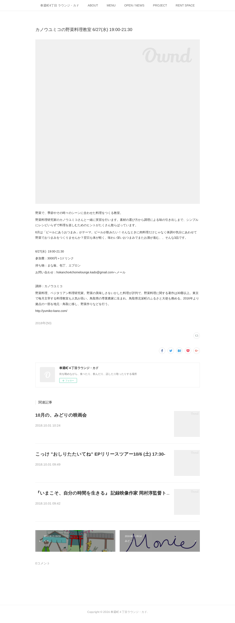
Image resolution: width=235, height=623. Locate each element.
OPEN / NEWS (134, 5)
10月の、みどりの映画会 (61, 415)
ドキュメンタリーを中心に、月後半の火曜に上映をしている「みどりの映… (101, 426)
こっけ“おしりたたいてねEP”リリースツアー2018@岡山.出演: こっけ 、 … (100, 465)
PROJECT (160, 5)
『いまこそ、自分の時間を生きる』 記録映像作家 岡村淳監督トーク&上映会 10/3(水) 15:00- (131, 493)
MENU (111, 5)
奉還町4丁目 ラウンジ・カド (59, 5)
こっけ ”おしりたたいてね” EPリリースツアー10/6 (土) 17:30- (100, 454)
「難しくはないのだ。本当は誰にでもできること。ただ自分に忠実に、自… (101, 504)
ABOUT (93, 5)
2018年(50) (43, 323)
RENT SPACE (185, 5)
